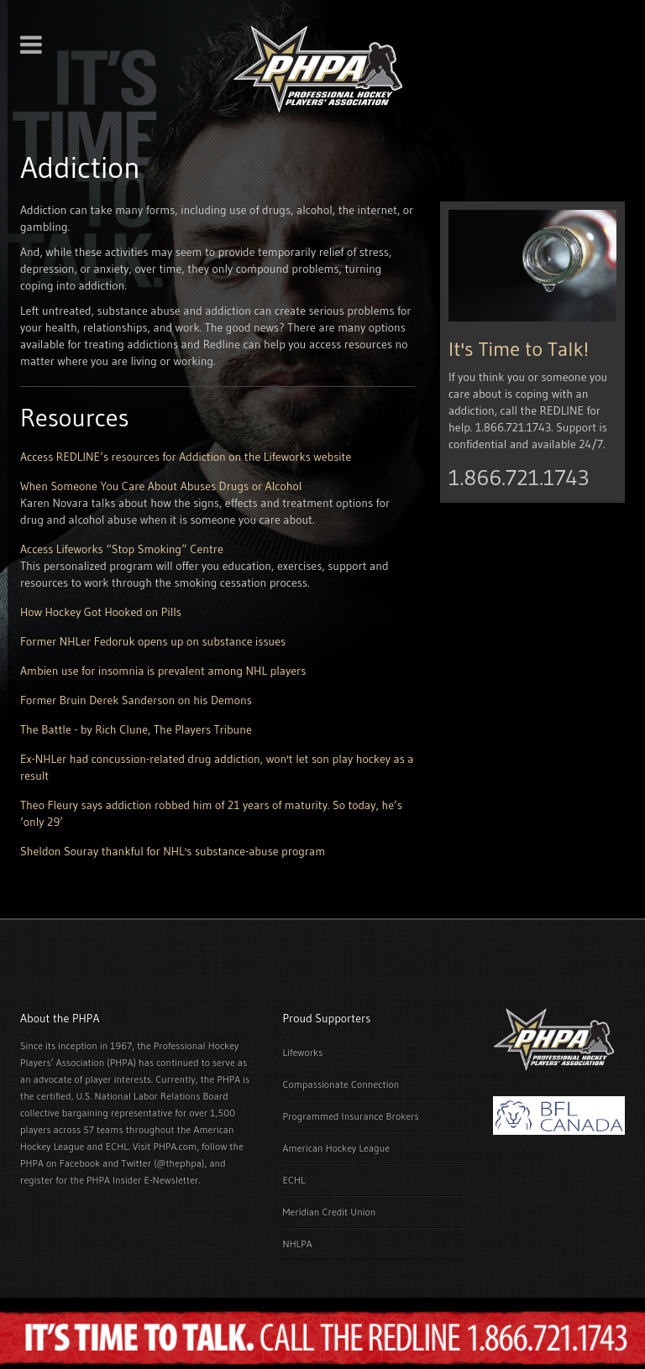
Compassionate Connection (341, 1084)
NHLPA (297, 1243)
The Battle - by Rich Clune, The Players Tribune (136, 729)
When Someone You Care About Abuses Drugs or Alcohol (161, 486)
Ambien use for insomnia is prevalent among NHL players (163, 670)
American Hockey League (337, 1148)
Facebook (80, 1163)
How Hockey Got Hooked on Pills (100, 611)
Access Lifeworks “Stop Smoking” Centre (121, 548)
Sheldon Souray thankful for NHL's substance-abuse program (172, 851)
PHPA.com (175, 1146)
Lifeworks (303, 1052)
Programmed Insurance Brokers (351, 1116)
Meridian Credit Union (329, 1211)
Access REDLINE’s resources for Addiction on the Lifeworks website (185, 456)
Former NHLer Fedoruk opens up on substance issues (153, 641)
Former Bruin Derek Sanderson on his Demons (136, 700)
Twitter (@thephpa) (163, 1163)
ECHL (294, 1179)
